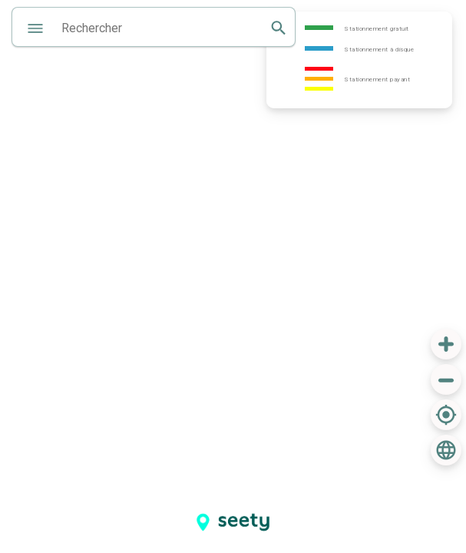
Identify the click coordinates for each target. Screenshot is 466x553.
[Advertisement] (327, 503)
